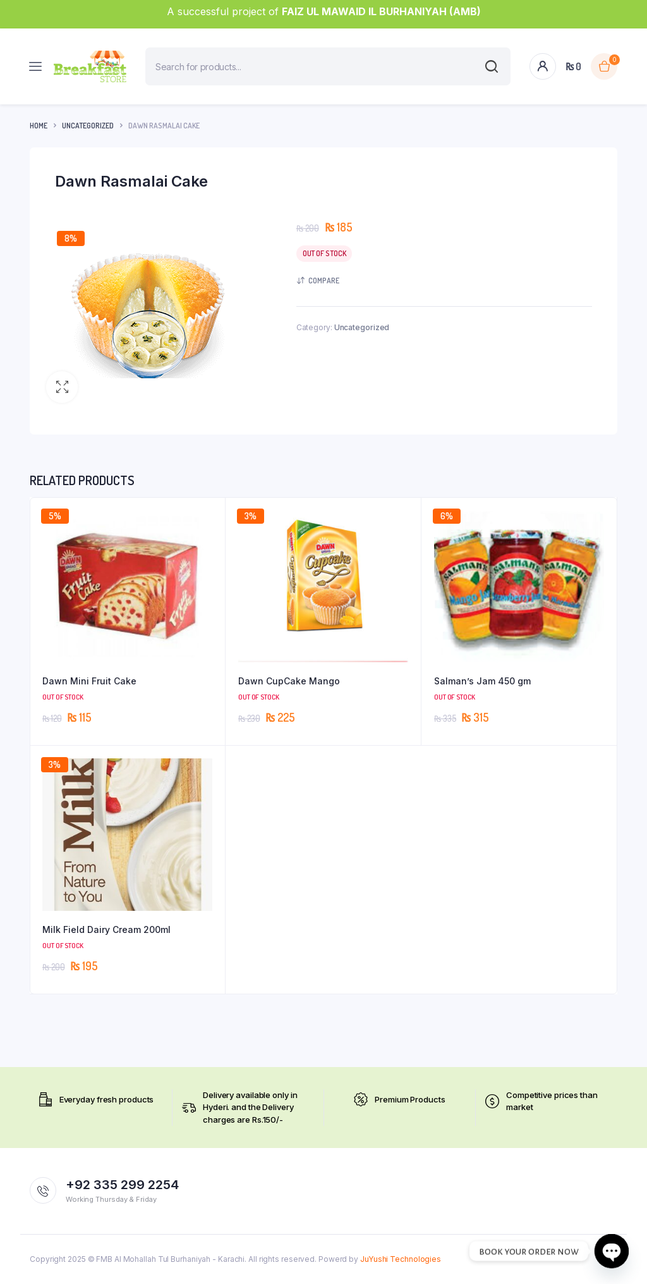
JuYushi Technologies (400, 1259)
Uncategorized (88, 125)
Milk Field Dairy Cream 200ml (106, 929)
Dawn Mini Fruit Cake (89, 681)
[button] (62, 387)
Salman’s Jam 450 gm (482, 681)
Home (38, 125)
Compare (323, 280)
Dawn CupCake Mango (289, 681)
